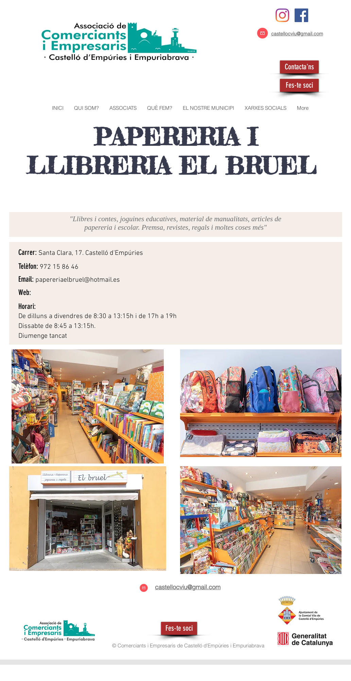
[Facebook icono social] (301, 15)
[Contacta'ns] (299, 66)
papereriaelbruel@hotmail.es (77, 280)
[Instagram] (282, 15)
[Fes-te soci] (299, 85)
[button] (123, 108)
